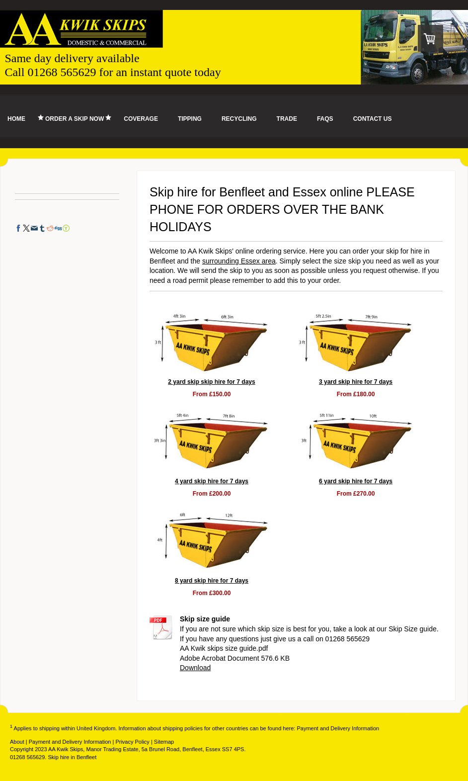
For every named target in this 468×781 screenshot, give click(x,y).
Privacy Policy (132, 742)
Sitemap (164, 742)
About (17, 742)
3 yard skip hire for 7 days (355, 381)
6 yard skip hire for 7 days (355, 481)
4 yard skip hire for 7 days (211, 481)
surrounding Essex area (239, 261)
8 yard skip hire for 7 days (211, 580)
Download (195, 668)
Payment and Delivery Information (338, 728)
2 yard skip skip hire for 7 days (211, 381)
